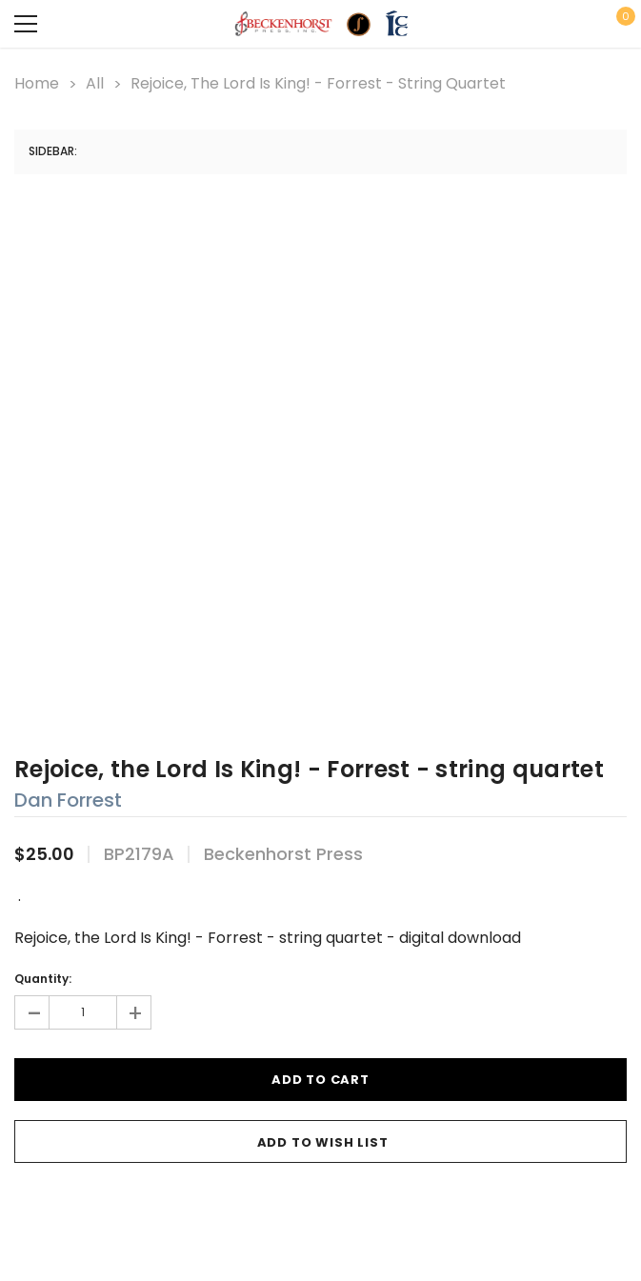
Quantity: (42, 979)
